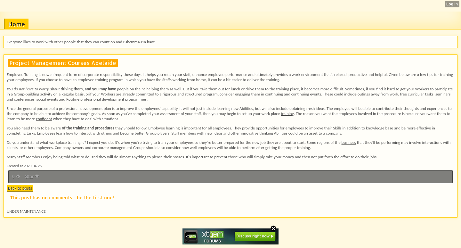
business (349, 142)
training (287, 113)
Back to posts (20, 188)
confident (44, 118)
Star (32, 176)
